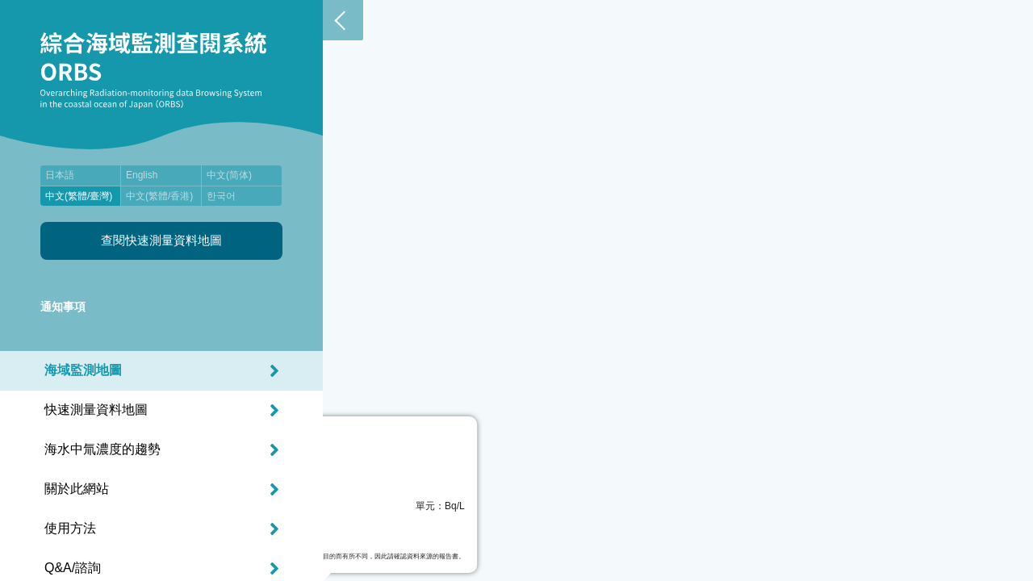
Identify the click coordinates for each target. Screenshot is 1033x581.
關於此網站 (76, 488)
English (141, 175)
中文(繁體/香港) (159, 196)
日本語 (59, 175)
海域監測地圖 (83, 370)
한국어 (221, 196)
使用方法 (70, 528)
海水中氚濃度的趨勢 (102, 449)
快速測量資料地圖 (96, 409)
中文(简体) (229, 175)
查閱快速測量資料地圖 (161, 240)
